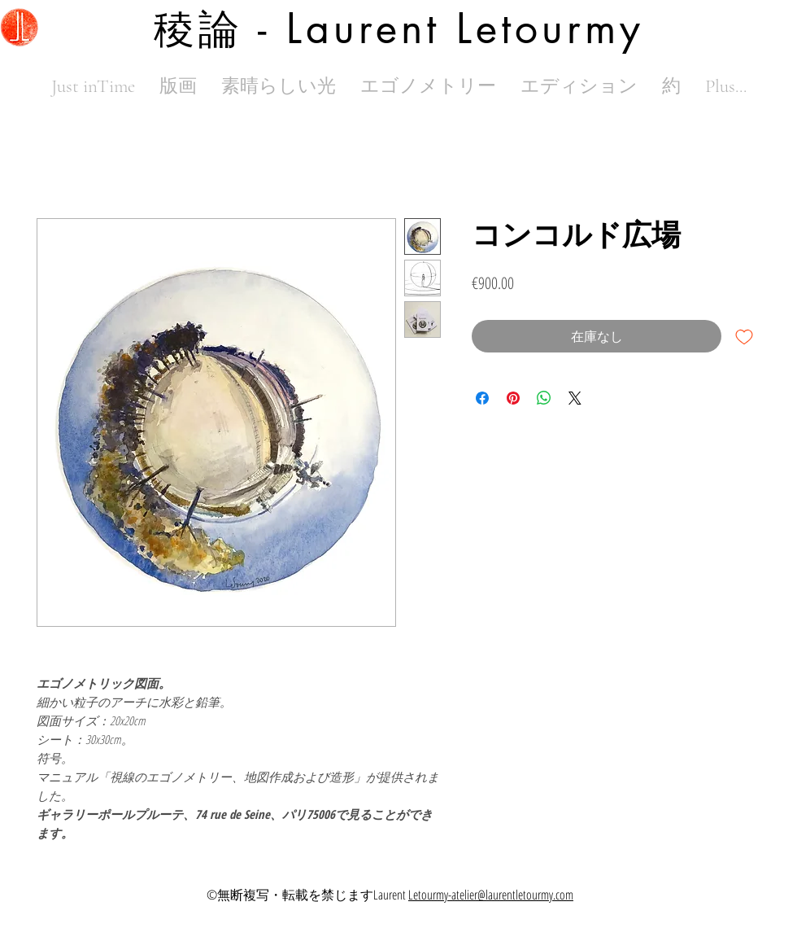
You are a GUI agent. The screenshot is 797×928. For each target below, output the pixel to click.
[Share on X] (575, 398)
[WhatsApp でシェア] (544, 398)
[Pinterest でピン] (513, 398)
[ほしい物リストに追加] (744, 336)
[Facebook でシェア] (482, 398)
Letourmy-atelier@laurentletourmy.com (490, 895)
